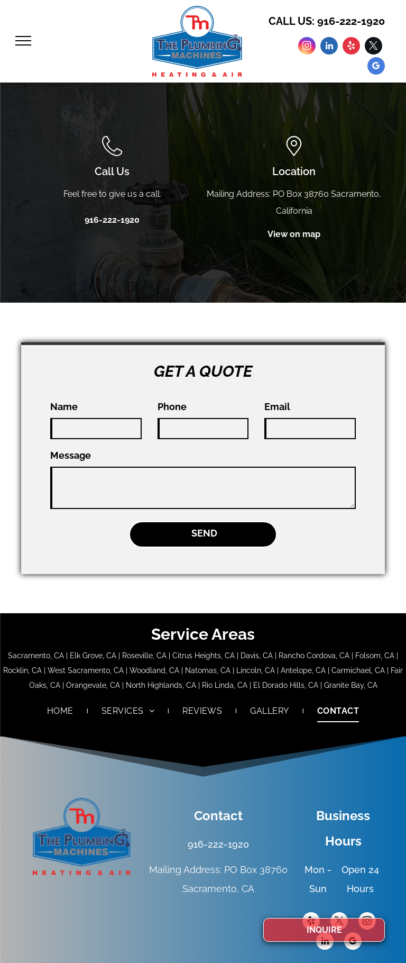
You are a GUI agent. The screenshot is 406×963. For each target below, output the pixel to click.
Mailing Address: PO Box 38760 (268, 194)
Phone (172, 406)
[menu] (23, 40)
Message (70, 455)
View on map (293, 234)
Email (277, 406)
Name (64, 406)
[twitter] (373, 47)
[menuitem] (61, 711)
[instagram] (307, 47)
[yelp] (351, 47)
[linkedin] (329, 47)
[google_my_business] (376, 67)
